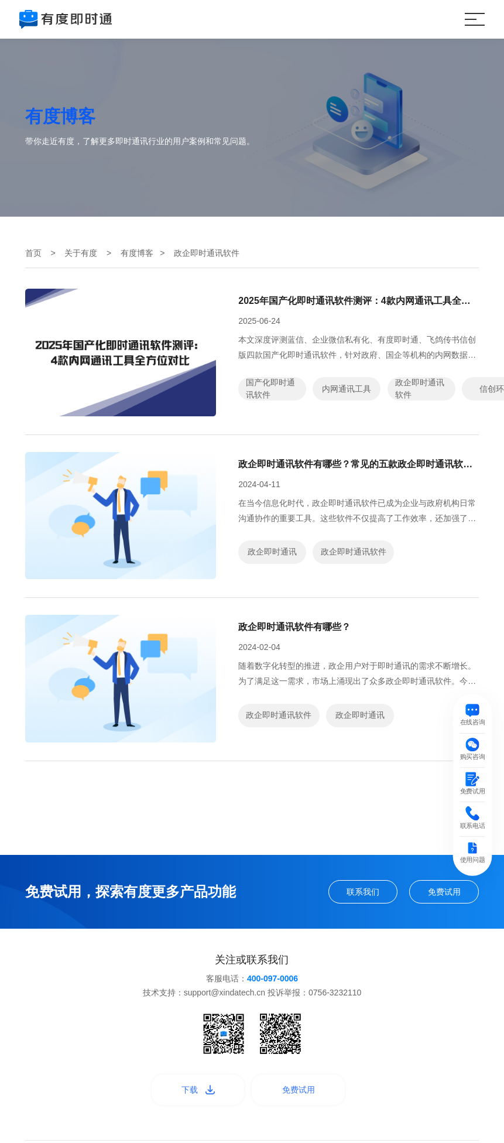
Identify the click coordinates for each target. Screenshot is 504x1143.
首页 (33, 253)
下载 (198, 1089)
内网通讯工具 (346, 388)
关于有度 (80, 253)
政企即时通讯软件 (419, 388)
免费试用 (444, 891)
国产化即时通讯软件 (270, 388)
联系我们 (363, 891)
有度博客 (137, 253)
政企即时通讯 (272, 551)
